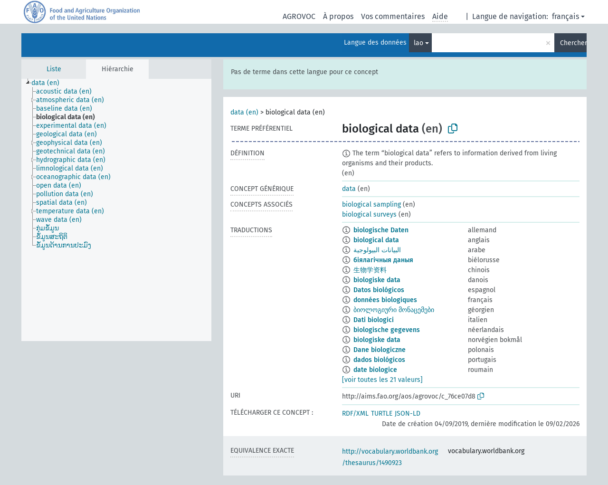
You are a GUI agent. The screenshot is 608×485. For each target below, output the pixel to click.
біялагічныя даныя (383, 260)
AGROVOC (299, 16)
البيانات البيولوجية (377, 250)
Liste (54, 69)
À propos (338, 16)
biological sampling (371, 204)
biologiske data (376, 280)
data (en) (244, 112)
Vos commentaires (393, 16)
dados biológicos (379, 360)
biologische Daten (380, 230)
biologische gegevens (386, 330)
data (349, 189)
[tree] (116, 210)
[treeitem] (49, 83)
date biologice (375, 370)
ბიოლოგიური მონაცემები (393, 310)
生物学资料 (370, 270)
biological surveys (369, 214)
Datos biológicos (378, 290)
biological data (376, 240)
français (565, 16)
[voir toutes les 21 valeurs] (382, 380)
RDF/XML (355, 413)
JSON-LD (407, 413)
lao (418, 43)
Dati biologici (373, 320)
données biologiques (385, 300)
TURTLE (381, 413)
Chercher (573, 43)
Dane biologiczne (379, 350)
